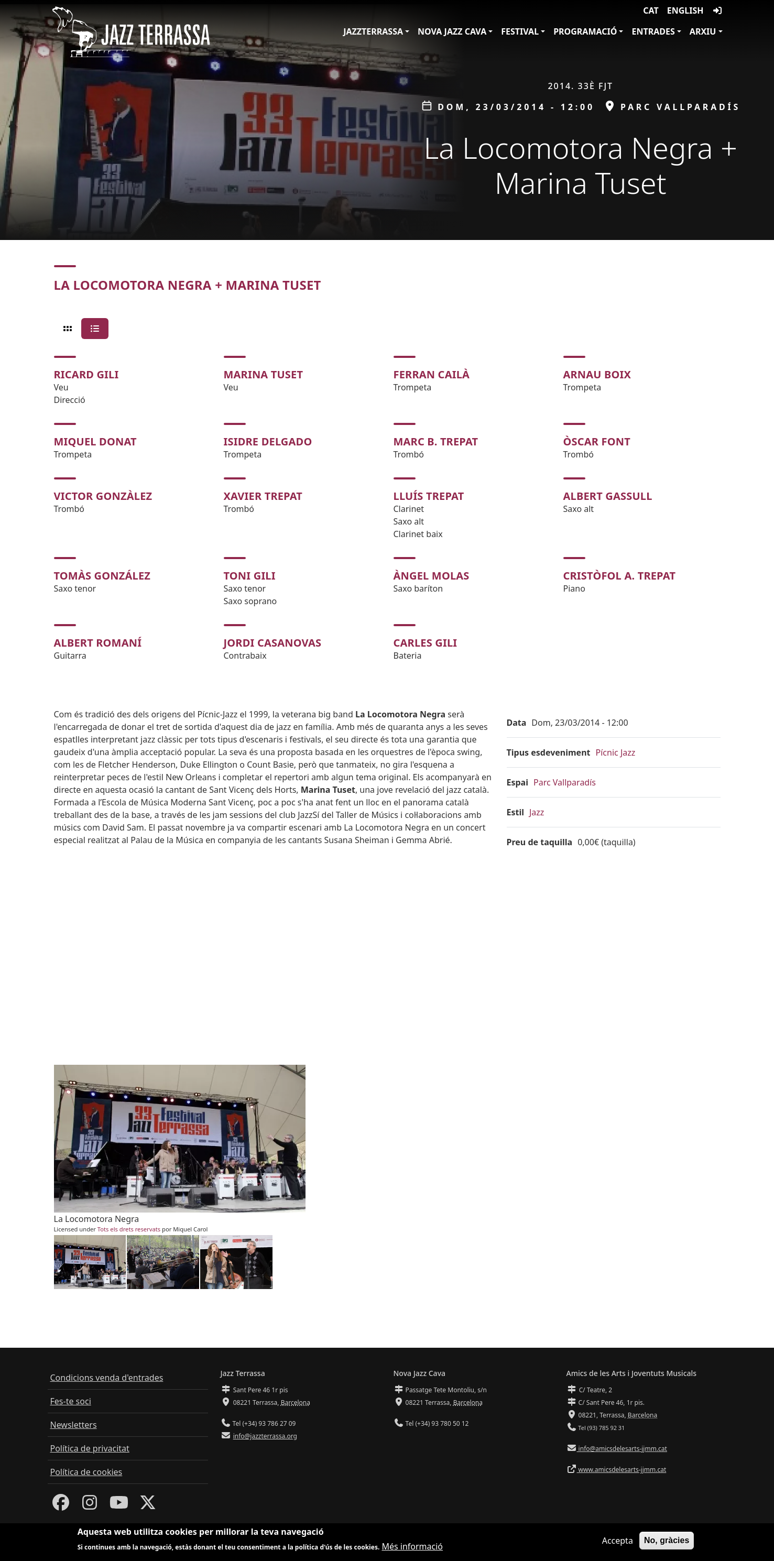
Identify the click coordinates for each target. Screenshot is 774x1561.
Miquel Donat (95, 441)
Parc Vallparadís (564, 782)
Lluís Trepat (429, 496)
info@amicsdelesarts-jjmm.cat (622, 1448)
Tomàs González (102, 576)
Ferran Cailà (432, 374)
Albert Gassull (607, 496)
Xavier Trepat (263, 496)
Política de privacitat (89, 1448)
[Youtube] (118, 1505)
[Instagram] (89, 1505)
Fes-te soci (70, 1401)
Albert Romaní (98, 643)
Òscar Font (596, 441)
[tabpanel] (387, 508)
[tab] (67, 328)
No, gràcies (666, 1540)
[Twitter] (147, 1505)
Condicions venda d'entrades (106, 1377)
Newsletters (73, 1425)
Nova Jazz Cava (452, 31)
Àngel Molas (432, 576)
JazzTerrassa (373, 31)
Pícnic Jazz (616, 752)
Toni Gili (250, 576)
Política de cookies (86, 1472)
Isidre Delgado (268, 441)
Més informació (412, 1546)
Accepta (617, 1540)
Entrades (652, 31)
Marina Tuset (263, 374)
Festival (520, 31)
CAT (650, 10)
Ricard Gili (86, 374)
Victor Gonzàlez (103, 496)
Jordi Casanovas (273, 643)
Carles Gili (425, 643)
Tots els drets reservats (128, 1229)
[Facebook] (60, 1505)
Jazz (536, 812)
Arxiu (703, 31)
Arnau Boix (597, 374)
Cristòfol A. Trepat (619, 576)
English (685, 10)
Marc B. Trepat (436, 441)
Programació (585, 31)
